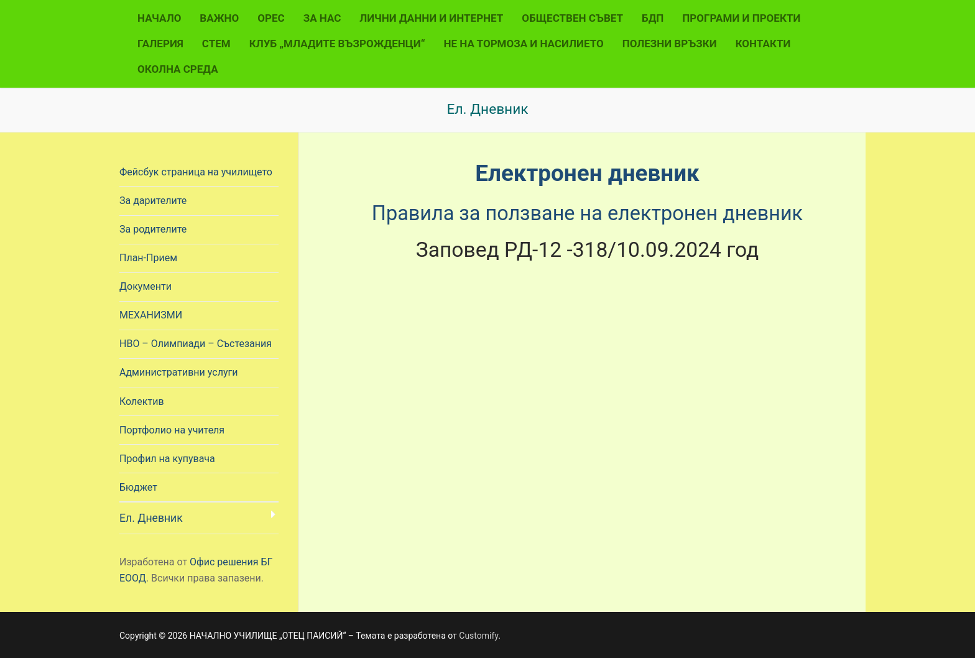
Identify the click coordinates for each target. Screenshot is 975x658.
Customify (478, 636)
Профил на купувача (167, 459)
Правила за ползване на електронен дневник (587, 212)
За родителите (153, 229)
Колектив (141, 401)
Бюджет (138, 487)
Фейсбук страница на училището (195, 172)
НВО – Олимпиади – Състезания (195, 344)
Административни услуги (178, 372)
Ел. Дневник (151, 518)
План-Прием (148, 258)
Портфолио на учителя (171, 430)
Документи (145, 286)
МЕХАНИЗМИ (150, 315)
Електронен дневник (587, 173)
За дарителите (153, 200)
